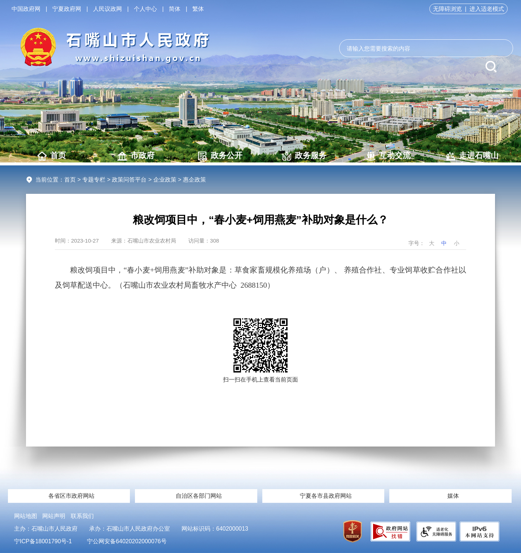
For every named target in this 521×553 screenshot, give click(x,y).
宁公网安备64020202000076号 (127, 541)
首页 (52, 156)
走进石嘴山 (472, 156)
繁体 (198, 9)
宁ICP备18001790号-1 (43, 541)
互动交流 (388, 156)
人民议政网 (107, 9)
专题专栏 (93, 180)
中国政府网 (26, 9)
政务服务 (304, 156)
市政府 (135, 156)
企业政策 (164, 180)
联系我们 (82, 516)
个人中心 (145, 9)
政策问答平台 (129, 180)
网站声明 (53, 516)
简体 (174, 9)
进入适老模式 (486, 9)
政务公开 (220, 156)
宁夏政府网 (66, 9)
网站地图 (25, 516)
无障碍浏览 (447, 9)
